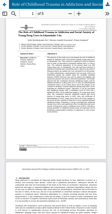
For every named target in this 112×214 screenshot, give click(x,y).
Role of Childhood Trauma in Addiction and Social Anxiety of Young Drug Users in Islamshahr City (62, 4)
